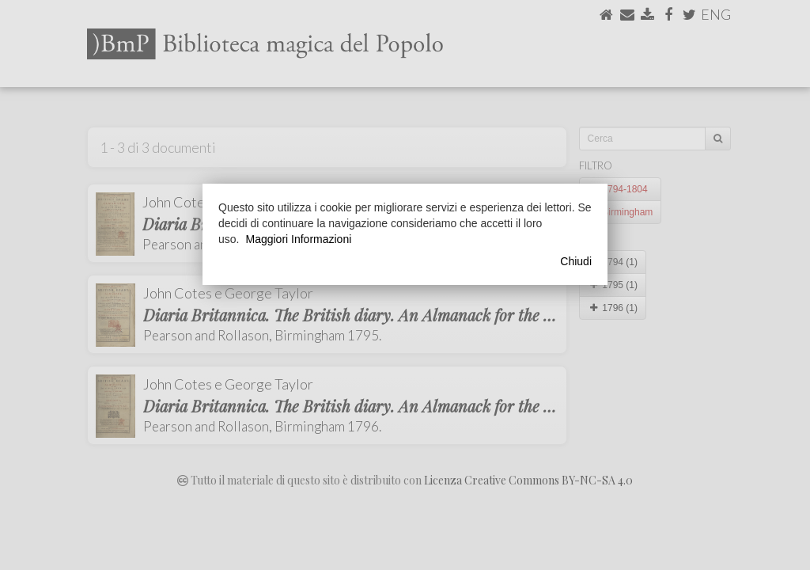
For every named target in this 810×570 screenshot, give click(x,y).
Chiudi (576, 261)
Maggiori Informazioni (298, 239)
